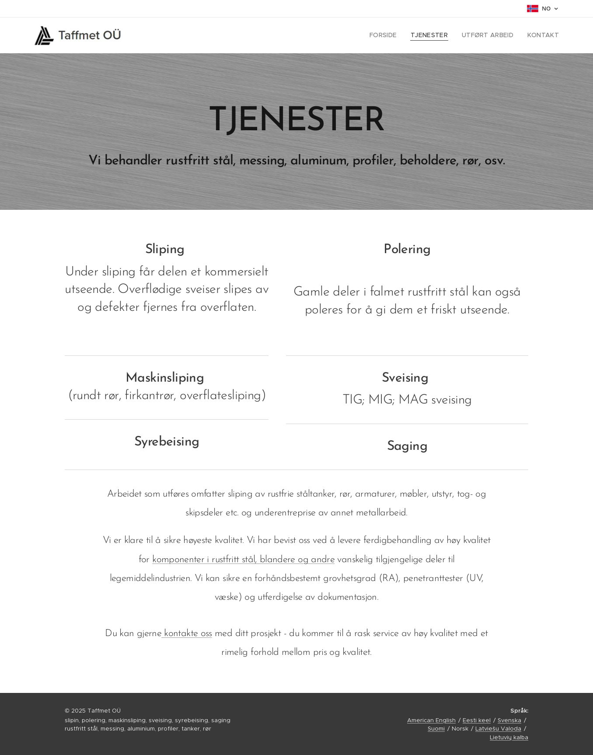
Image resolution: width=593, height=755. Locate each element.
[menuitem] (394, 35)
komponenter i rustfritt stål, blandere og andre (243, 560)
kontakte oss (186, 634)
